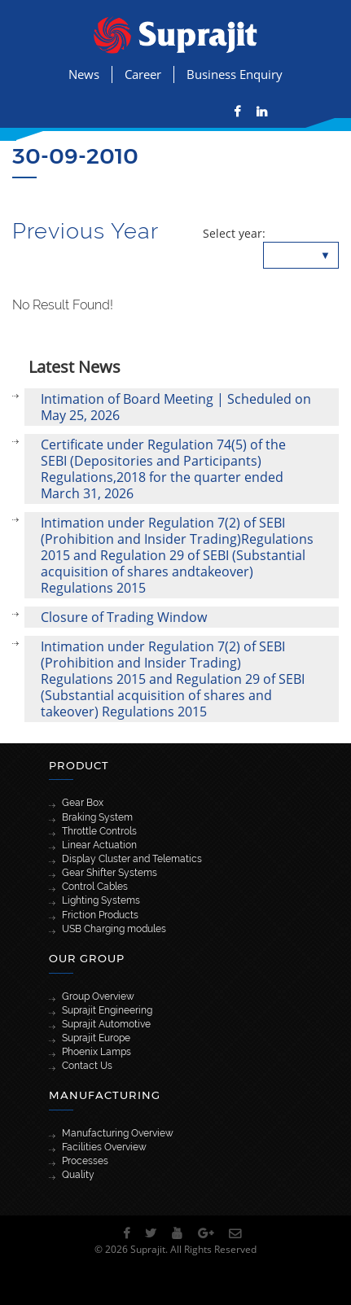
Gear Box (82, 802)
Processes (85, 1161)
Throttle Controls (99, 831)
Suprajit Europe (96, 1038)
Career (143, 74)
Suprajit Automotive (106, 1024)
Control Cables (95, 886)
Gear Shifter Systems (109, 872)
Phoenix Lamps (96, 1052)
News (83, 74)
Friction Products (100, 915)
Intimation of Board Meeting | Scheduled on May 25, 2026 (176, 407)
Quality (78, 1174)
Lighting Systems (101, 900)
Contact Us (87, 1065)
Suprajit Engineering (107, 1010)
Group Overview (98, 996)
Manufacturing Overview (117, 1133)
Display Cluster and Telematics (132, 859)
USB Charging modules (114, 929)
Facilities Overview (104, 1147)
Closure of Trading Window (124, 617)
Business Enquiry (234, 74)
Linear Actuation (99, 845)
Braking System (97, 817)
